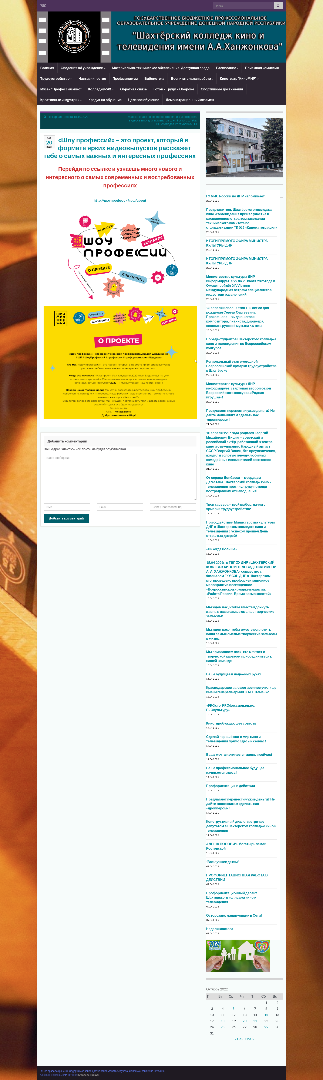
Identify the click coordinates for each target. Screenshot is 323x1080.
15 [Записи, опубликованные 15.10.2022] (266, 1015)
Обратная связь (133, 89)
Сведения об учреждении (83, 68)
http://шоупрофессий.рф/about (120, 200)
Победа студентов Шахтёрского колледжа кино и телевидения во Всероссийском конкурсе (241, 343)
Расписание (227, 68)
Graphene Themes (89, 1074)
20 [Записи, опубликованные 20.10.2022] (244, 1021)
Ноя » (249, 1039)
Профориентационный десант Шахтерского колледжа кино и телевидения (231, 897)
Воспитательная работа (192, 78)
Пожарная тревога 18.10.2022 (68, 116)
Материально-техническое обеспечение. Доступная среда (161, 68)
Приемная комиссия (262, 68)
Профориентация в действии (230, 786)
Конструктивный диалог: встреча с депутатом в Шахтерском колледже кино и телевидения (241, 825)
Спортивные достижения (222, 89)
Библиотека (154, 78)
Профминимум (125, 78)
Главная (47, 68)
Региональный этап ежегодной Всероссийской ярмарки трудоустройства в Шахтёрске (241, 365)
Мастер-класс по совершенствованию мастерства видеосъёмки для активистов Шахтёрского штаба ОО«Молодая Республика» (162, 120)
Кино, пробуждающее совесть (231, 723)
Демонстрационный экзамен (190, 100)
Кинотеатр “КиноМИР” (239, 78)
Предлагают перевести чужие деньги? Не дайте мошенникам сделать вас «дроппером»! (240, 414)
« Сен (239, 1039)
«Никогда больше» (221, 549)
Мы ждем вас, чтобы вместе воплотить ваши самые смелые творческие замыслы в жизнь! (241, 633)
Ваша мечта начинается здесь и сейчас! (239, 754)
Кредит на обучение (105, 100)
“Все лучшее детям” (222, 862)
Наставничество (92, 78)
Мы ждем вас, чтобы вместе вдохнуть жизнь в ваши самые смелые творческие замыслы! (240, 611)
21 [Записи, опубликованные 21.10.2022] (255, 1021)
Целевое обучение (143, 100)
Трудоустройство (56, 78)
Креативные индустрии (61, 100)
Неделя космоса (219, 929)
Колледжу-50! (101, 89)
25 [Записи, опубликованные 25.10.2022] (223, 1027)
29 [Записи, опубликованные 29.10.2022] (266, 1027)
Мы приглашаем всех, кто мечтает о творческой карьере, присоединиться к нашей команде (239, 656)
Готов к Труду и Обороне (174, 89)
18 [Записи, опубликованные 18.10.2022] (223, 1021)
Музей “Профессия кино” (61, 89)
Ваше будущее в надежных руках (233, 674)
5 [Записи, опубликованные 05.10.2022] (234, 1008)
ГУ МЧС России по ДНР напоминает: (236, 196)
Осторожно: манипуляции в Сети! (234, 915)
